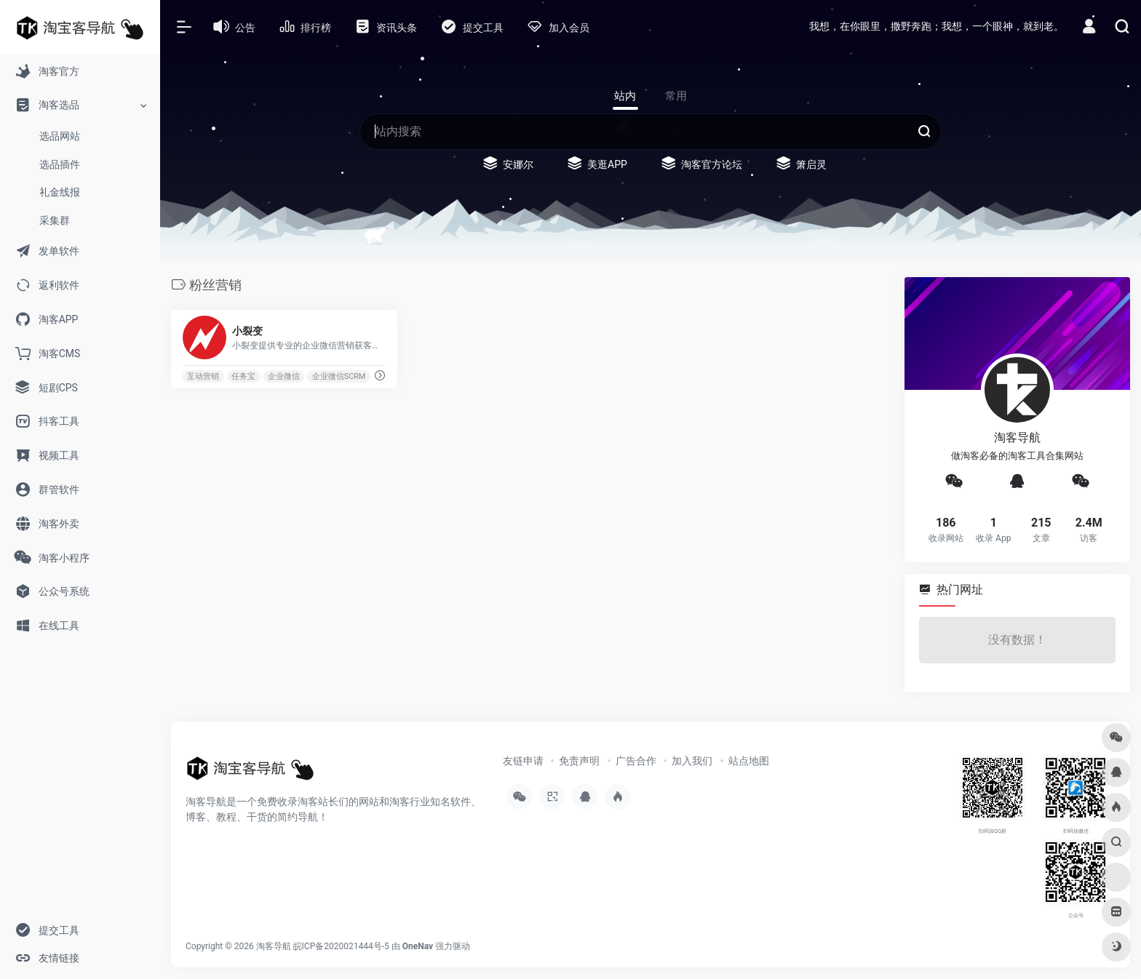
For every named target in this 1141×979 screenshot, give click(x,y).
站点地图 (748, 761)
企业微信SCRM (339, 376)
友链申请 (523, 761)
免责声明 (579, 761)
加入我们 (692, 761)
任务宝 (243, 376)
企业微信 (284, 376)
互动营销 (203, 376)
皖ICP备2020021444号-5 (341, 946)
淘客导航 (273, 946)
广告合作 (636, 761)
